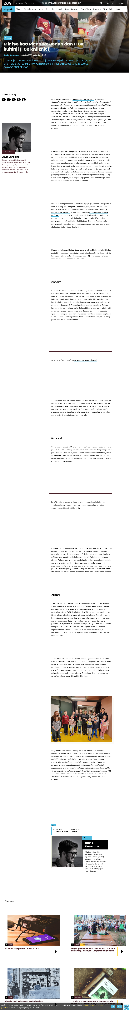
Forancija (59, 9)
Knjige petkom (114, 9)
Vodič (45, 3)
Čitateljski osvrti (30, 9)
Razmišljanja (86, 9)
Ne (119, 1006)
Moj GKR (120, 3)
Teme (67, 9)
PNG (105, 9)
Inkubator (97, 9)
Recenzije (50, 9)
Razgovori (75, 9)
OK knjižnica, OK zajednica (83, 750)
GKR (79, 3)
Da (113, 1006)
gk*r (7, 3)
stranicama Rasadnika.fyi (85, 360)
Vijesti (41, 9)
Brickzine (72, 3)
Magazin (52, 3)
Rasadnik (62, 3)
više (26, 172)
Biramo (19, 9)
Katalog (110, 3)
